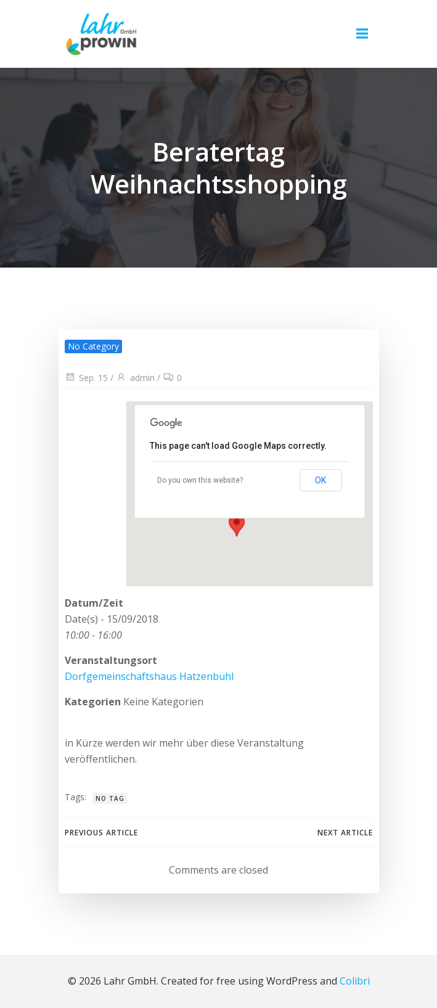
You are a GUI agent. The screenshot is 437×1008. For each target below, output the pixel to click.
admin (135, 377)
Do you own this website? (200, 480)
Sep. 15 (86, 377)
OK (320, 480)
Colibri (355, 981)
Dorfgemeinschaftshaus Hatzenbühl (149, 676)
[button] (238, 518)
